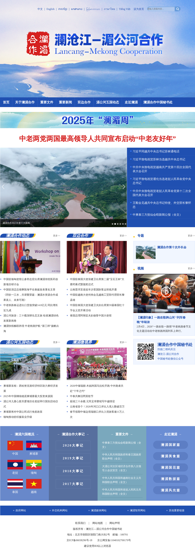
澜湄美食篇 (170, 456)
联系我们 (80, 523)
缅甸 (34, 467)
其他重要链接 (176, 510)
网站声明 (114, 523)
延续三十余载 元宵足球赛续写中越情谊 (92, 401)
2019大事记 (73, 458)
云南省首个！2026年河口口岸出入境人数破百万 (97, 406)
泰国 (15, 486)
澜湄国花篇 (170, 467)
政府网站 (21, 510)
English (51, 9)
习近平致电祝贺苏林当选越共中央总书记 (159, 159)
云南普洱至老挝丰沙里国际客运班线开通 (93, 289)
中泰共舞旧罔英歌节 (81, 396)
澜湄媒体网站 (99, 510)
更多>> (56, 235)
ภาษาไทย (109, 9)
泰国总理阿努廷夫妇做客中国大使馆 (91, 315)
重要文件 (46, 102)
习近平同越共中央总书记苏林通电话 (156, 151)
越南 (34, 486)
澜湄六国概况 (24, 434)
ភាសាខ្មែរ (62, 9)
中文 (40, 9)
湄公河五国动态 (107, 102)
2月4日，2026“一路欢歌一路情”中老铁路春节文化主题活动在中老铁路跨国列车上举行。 (164, 323)
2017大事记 (73, 484)
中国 (15, 448)
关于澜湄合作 (25, 102)
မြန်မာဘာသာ (93, 9)
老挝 (15, 467)
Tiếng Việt (124, 9)
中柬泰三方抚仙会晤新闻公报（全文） (157, 214)
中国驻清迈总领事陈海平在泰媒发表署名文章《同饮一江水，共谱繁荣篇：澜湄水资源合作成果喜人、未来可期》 (30, 294)
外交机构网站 (60, 510)
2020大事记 (73, 445)
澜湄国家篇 (170, 445)
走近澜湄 (131, 102)
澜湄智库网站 (137, 510)
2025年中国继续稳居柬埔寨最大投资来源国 (28, 396)
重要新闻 (65, 102)
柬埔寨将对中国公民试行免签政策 (22, 411)
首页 (6, 102)
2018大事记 (73, 471)
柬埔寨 (34, 448)
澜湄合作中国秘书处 (158, 102)
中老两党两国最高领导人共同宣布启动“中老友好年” (97, 138)
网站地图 (97, 523)
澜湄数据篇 (170, 479)
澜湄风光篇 (170, 490)
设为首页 (139, 9)
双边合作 (84, 102)
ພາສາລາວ (76, 9)
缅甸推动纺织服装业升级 (17, 417)
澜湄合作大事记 (73, 434)
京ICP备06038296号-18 (79, 540)
